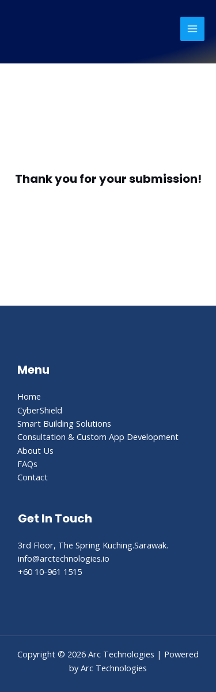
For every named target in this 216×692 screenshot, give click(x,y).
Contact (32, 477)
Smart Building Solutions (64, 423)
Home (29, 396)
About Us (35, 450)
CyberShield (39, 410)
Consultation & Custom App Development (98, 436)
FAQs (27, 463)
